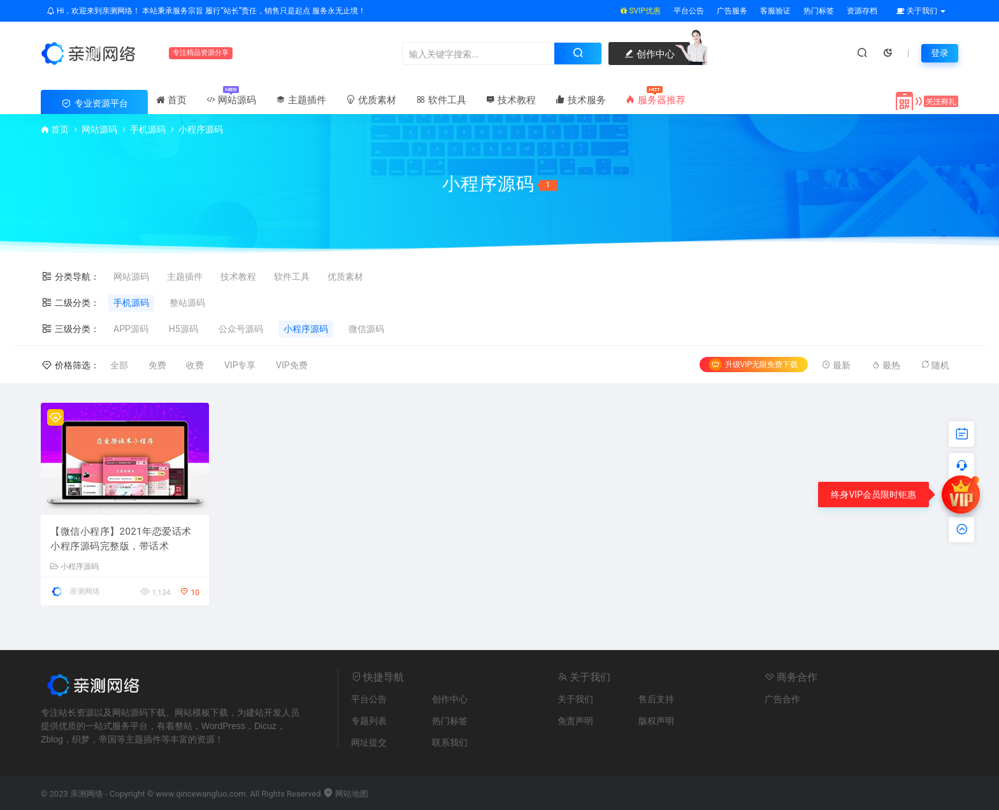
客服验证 (775, 10)
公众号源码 (241, 329)
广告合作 (782, 699)
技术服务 (580, 100)
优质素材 (370, 100)
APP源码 (130, 329)
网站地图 (345, 794)
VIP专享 (240, 365)
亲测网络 (84, 591)
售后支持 (656, 699)
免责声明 (575, 721)
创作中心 (649, 54)
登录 (940, 53)
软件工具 (440, 100)
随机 (934, 364)
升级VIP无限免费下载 (753, 364)
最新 (836, 364)
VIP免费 (292, 365)
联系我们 (450, 742)
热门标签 (818, 10)
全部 (119, 365)
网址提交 (369, 742)
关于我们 (575, 699)
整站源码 (187, 303)
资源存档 (862, 10)
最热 (885, 364)
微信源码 (366, 329)
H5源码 (183, 329)
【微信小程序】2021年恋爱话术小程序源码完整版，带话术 (121, 539)
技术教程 (510, 100)
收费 (195, 365)
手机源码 (148, 129)
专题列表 (369, 721)
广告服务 (732, 10)
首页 (171, 100)
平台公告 (688, 10)
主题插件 (300, 100)
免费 (157, 365)
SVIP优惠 (641, 10)
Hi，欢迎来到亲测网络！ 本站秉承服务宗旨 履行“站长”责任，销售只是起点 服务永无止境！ (206, 10)
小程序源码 (306, 329)
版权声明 (656, 721)
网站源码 (231, 100)
